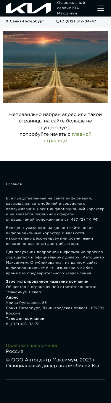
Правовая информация (32, 346)
